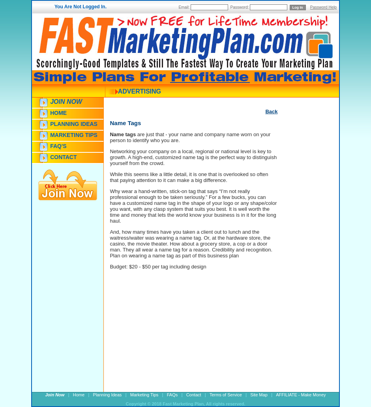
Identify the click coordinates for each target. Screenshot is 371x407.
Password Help (323, 7)
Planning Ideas (73, 124)
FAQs (172, 394)
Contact (63, 157)
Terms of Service (226, 394)
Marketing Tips (73, 135)
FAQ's (58, 146)
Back (271, 111)
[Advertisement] (301, 259)
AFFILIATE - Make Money (301, 394)
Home (58, 113)
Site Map (258, 394)
